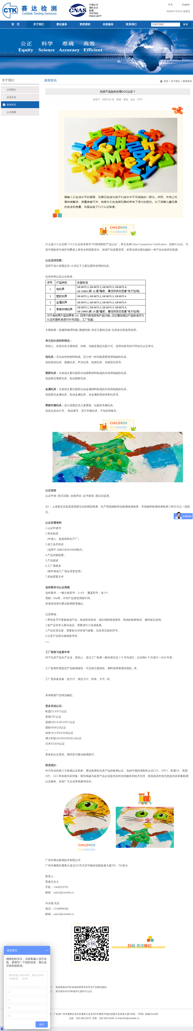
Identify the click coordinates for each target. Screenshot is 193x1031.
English (186, 4)
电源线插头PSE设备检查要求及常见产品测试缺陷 (81, 987)
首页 (166, 81)
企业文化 (11, 97)
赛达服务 (61, 24)
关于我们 (38, 24)
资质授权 (85, 24)
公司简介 (11, 89)
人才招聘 (11, 112)
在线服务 (108, 24)
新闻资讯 (11, 104)
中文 (170, 4)
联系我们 (131, 24)
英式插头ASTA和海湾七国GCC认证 (74, 991)
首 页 (15, 24)
